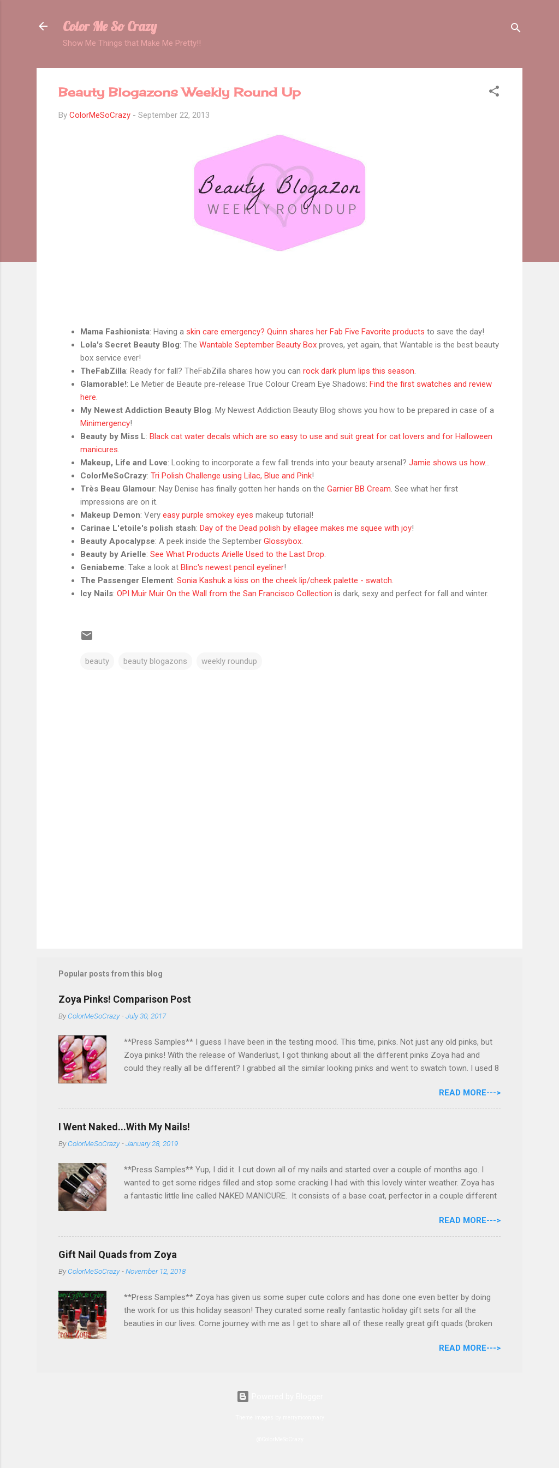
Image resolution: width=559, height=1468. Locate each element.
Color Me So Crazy (110, 26)
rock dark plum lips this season (358, 371)
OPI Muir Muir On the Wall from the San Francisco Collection (224, 593)
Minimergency (105, 423)
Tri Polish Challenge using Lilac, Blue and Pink (231, 476)
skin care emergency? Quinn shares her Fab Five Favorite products (305, 332)
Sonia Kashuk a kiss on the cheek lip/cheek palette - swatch (284, 580)
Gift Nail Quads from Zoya (117, 1254)
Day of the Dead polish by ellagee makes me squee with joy (306, 528)
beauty (97, 661)
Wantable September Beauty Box (258, 345)
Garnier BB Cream (359, 489)
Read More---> (470, 1093)
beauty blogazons (155, 661)
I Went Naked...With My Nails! (124, 1127)
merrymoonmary (303, 1417)
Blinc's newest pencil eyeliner (232, 567)
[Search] (515, 29)
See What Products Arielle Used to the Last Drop (237, 554)
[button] (494, 93)
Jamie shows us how (447, 463)
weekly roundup (229, 661)
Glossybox (282, 541)
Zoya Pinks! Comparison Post (124, 999)
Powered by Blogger (279, 1396)
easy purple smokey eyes (208, 515)
